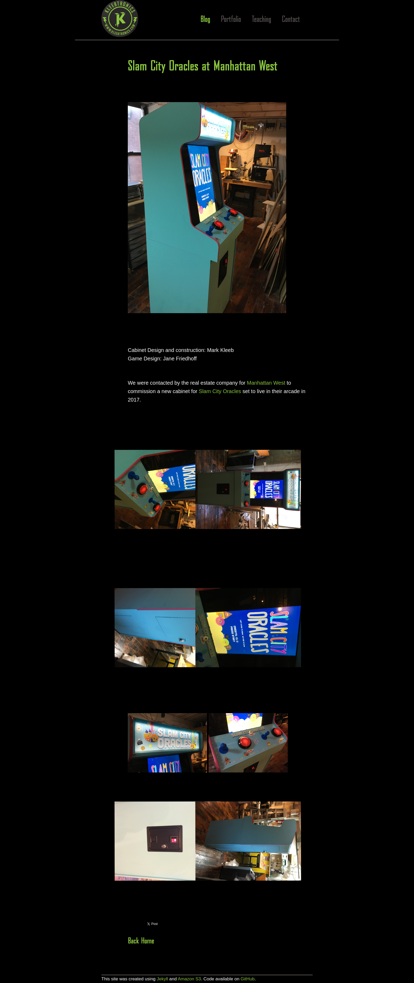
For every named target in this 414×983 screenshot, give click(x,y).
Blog (205, 19)
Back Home (141, 941)
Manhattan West (266, 383)
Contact (291, 19)
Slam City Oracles (220, 391)
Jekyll (162, 978)
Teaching (261, 19)
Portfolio (231, 19)
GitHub (248, 978)
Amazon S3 (189, 978)
